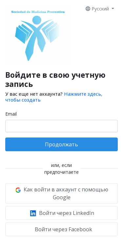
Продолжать (61, 144)
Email (11, 114)
